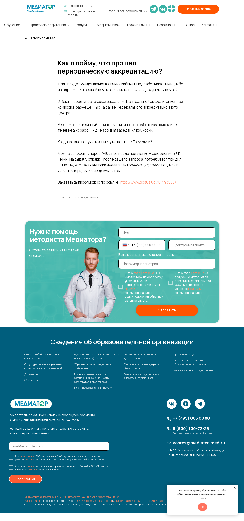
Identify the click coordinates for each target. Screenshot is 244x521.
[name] (166, 240)
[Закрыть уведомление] (235, 488)
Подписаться (26, 486)
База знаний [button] (166, 25)
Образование (32, 387)
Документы (31, 381)
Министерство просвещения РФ (42, 504)
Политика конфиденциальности (93, 508)
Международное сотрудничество (193, 378)
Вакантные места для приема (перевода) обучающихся (141, 383)
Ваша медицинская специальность (146, 262)
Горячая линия (138, 25)
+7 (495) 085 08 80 (191, 426)
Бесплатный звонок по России (192, 441)
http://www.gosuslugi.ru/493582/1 (149, 186)
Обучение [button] (12, 25)
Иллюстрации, (33, 508)
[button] (198, 9)
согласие (197, 281)
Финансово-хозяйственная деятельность (140, 364)
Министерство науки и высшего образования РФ (91, 504)
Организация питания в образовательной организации (192, 370)
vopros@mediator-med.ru (81, 13)
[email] (191, 253)
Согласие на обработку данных (131, 508)
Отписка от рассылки (163, 508)
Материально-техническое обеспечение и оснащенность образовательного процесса (91, 385)
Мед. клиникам (108, 25)
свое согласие (143, 281)
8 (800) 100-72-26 (81, 6)
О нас (190, 25)
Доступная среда (184, 362)
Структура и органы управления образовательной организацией (43, 374)
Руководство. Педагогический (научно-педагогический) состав (97, 364)
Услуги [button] (81, 25)
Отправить (167, 318)
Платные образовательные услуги (94, 395)
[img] (41, 8)
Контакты (209, 25)
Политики (131, 296)
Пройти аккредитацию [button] (48, 25)
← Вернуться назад (39, 38)
